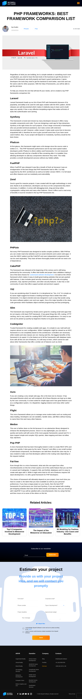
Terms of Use (72, 694)
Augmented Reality (20, 658)
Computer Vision (20, 680)
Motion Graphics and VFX (21, 684)
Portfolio (44, 662)
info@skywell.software (61, 658)
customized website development (42, 275)
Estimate (44, 666)
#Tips (36, 28)
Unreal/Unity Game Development (34, 670)
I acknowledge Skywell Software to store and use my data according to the (42, 628)
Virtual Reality (19, 662)
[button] (55, 605)
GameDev (32, 653)
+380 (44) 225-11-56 (60, 666)
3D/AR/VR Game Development (33, 665)
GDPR (30, 629)
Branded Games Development (33, 680)
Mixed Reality (19, 666)
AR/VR (18, 653)
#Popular (26, 28)
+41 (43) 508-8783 (60, 662)
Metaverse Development (19, 675)
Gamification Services (32, 686)
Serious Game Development (32, 659)
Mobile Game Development (32, 675)
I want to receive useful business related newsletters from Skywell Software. (41, 632)
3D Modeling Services (19, 670)
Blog (43, 658)
